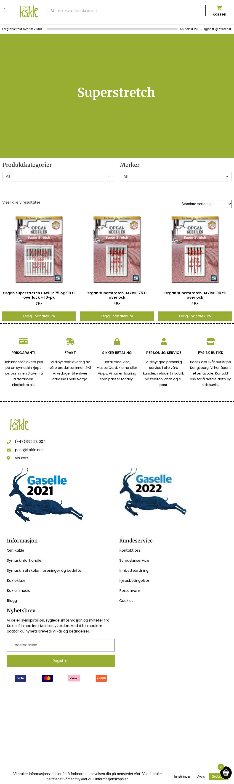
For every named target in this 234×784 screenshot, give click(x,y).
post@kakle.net (29, 449)
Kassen (219, 14)
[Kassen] (219, 8)
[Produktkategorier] (58, 176)
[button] (4, 10)
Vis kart (21, 458)
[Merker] (176, 176)
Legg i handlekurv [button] (39, 316)
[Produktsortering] (204, 204)
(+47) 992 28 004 (30, 441)
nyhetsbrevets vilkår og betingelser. (57, 631)
